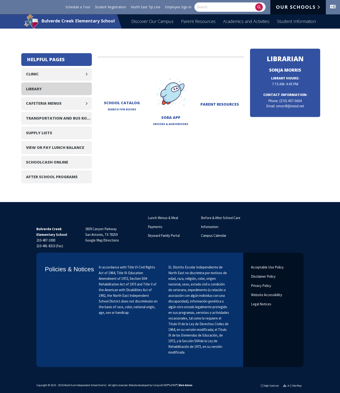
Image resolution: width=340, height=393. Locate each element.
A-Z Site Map (292, 385)
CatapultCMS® (161, 385)
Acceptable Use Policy (267, 267)
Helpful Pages (46, 59)
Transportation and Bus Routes (59, 118)
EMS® (174, 385)
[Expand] (88, 74)
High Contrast (271, 385)
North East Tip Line (145, 7)
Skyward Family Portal (164, 235)
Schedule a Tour (77, 7)
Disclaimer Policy (263, 276)
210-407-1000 (45, 240)
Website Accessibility (266, 295)
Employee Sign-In (178, 7)
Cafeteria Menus (44, 103)
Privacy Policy (260, 285)
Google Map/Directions (102, 240)
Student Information (296, 21)
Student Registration (110, 7)
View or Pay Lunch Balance (55, 147)
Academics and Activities (246, 21)
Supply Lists (39, 132)
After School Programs (52, 176)
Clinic (32, 74)
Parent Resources (198, 21)
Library (34, 88)
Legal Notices (260, 304)
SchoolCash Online (47, 162)
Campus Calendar (213, 235)
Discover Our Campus (152, 21)
